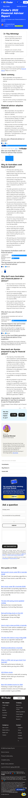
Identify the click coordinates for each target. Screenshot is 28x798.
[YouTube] (21, 733)
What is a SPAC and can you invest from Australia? (13, 661)
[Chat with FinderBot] (24, 794)
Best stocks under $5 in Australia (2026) (13, 586)
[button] (14, 464)
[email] (4, 440)
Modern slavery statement (7, 763)
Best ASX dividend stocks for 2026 (12, 684)
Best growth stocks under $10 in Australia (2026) (14, 573)
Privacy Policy (5, 558)
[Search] (17, 2)
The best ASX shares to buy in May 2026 (13, 637)
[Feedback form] (14, 415)
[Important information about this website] (22, 6)
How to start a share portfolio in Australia (14, 625)
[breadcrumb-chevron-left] (2, 6)
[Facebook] (21, 738)
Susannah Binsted (9, 436)
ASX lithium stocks (7, 672)
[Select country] (19, 698)
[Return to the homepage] (8, 2)
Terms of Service (13, 558)
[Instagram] (21, 728)
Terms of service (5, 752)
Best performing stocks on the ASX (12, 613)
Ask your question (10, 546)
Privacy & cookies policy (7, 756)
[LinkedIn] (21, 735)
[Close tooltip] (26, 788)
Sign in (14, 525)
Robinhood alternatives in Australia (11, 648)
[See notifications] (21, 2)
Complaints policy (5, 759)
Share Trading (6, 6)
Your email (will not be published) (11, 515)
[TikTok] (21, 730)
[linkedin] (8, 440)
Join (25, 2)
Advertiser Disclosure (7, 790)
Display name (6, 509)
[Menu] (2, 2)
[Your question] (14, 536)
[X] (21, 741)
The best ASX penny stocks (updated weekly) (12, 602)
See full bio (15, 452)
